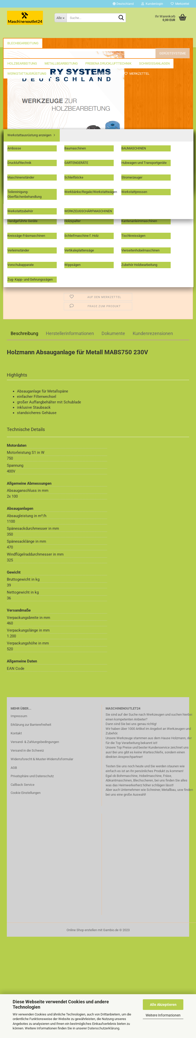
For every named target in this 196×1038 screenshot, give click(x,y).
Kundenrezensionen (153, 333)
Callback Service (22, 785)
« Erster (14, 83)
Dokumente (113, 333)
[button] (123, 4)
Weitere (158, 33)
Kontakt (16, 733)
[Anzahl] (98, 243)
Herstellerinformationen (70, 333)
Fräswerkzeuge (59, 33)
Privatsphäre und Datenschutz (32, 776)
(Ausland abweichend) (122, 211)
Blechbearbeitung (22, 33)
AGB (14, 768)
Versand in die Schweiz (27, 750)
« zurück (31, 83)
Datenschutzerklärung (103, 1028)
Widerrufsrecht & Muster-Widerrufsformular (42, 759)
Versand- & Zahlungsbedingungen (35, 742)
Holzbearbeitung (129, 33)
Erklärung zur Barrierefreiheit (31, 725)
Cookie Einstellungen (26, 793)
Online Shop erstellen (82, 930)
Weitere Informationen (163, 1015)
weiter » (47, 83)
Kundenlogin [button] (152, 4)
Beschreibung (24, 333)
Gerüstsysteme (93, 33)
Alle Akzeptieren (163, 1005)
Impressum (19, 716)
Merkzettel (180, 4)
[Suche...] (60, 17)
